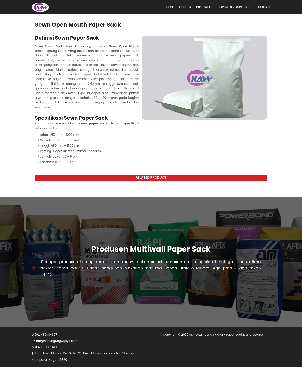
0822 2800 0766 (45, 347)
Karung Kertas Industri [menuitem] (234, 7)
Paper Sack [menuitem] (203, 7)
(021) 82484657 (44, 334)
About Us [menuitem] (185, 7)
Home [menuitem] (169, 7)
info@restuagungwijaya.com (55, 341)
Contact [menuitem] (264, 7)
